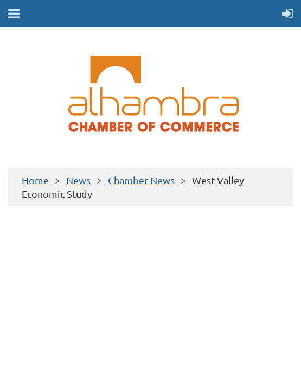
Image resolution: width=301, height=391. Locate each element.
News (78, 180)
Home (35, 180)
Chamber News (141, 180)
